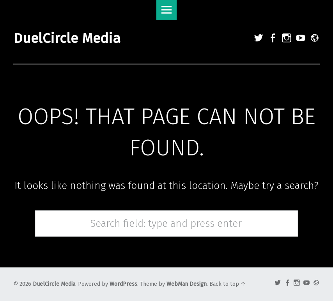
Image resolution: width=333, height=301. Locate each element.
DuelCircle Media (54, 284)
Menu (166, 10)
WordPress (123, 284)
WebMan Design (186, 284)
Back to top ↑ (227, 284)
